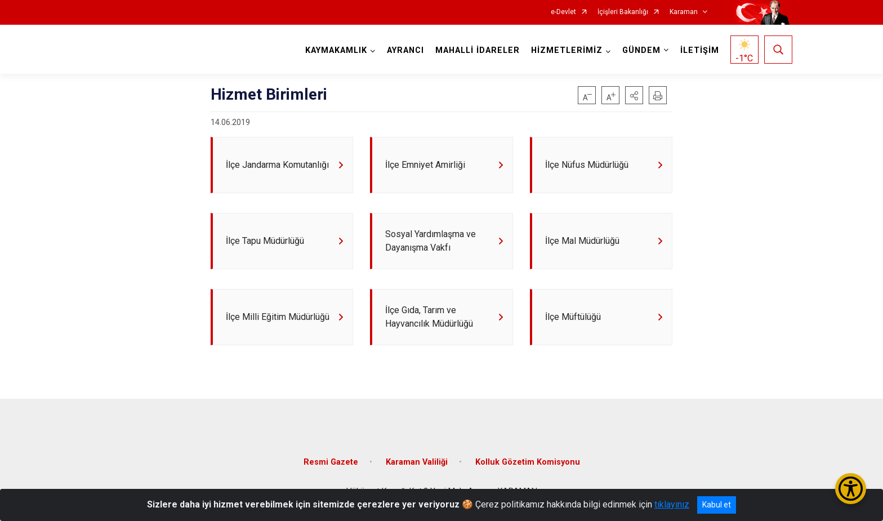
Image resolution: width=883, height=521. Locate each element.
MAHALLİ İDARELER (477, 50)
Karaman (684, 12)
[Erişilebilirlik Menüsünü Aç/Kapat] (850, 488)
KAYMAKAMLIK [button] (336, 50)
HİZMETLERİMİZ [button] (567, 50)
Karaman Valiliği (417, 462)
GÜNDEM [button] (641, 50)
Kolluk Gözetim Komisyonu (527, 462)
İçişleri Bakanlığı (622, 12)
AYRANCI (405, 50)
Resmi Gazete (331, 462)
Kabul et (716, 504)
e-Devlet (563, 12)
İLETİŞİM (699, 50)
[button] (634, 95)
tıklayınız (671, 504)
